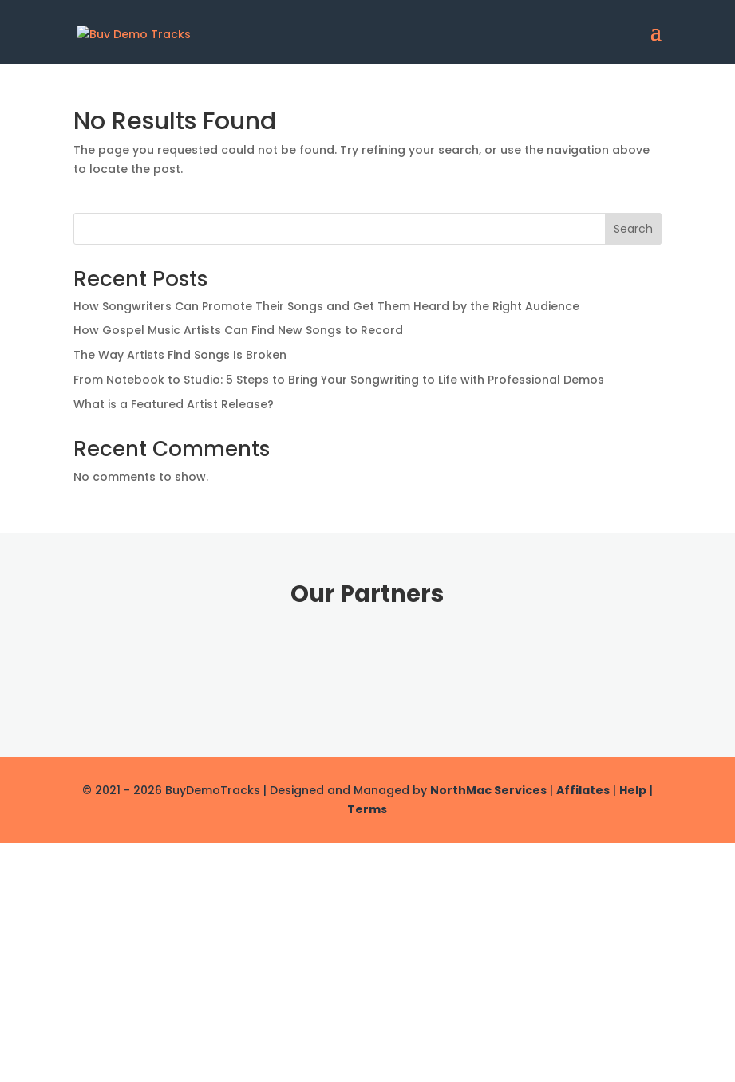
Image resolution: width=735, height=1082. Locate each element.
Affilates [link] (583, 790)
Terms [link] (367, 809)
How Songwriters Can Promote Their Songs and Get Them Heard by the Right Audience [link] (326, 306)
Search (633, 229)
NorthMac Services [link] (488, 790)
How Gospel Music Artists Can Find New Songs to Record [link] (238, 330)
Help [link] (632, 790)
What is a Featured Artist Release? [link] (173, 404)
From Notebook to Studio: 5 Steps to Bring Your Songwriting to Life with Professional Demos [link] (338, 380)
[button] (656, 41)
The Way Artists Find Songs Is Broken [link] (179, 355)
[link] (134, 31)
